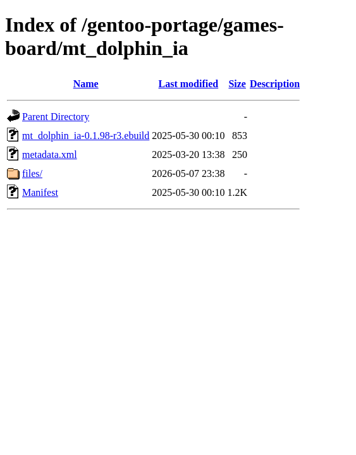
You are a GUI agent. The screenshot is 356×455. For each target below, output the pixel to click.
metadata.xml (49, 154)
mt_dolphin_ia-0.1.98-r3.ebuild (85, 135)
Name (86, 83)
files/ (32, 173)
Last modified (189, 83)
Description (275, 83)
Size (237, 83)
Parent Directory (55, 116)
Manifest (40, 192)
